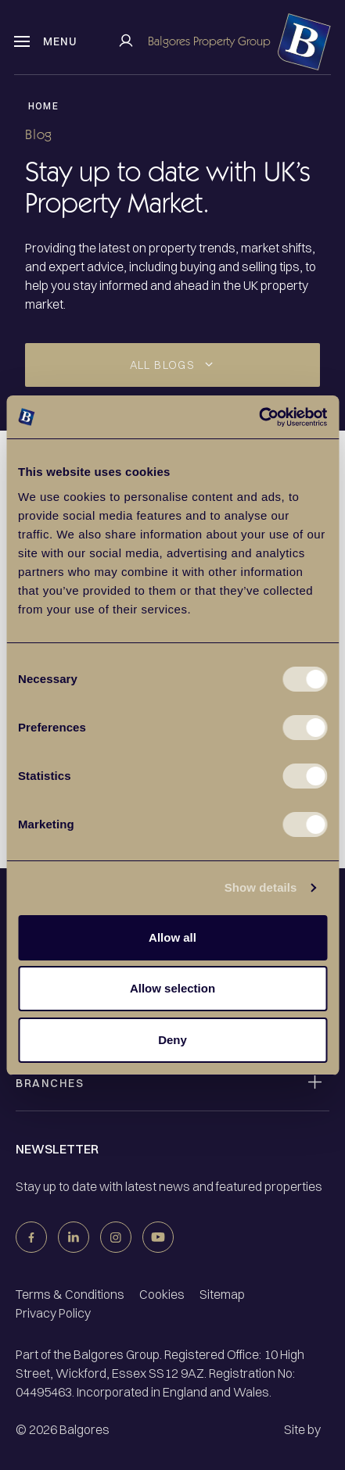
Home (43, 106)
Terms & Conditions (70, 1294)
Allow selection (172, 988)
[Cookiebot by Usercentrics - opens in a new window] (258, 417)
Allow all (172, 937)
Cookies (162, 1294)
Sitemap (222, 1294)
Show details (261, 887)
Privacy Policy (53, 1313)
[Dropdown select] (172, 365)
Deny (172, 1039)
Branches (50, 1083)
